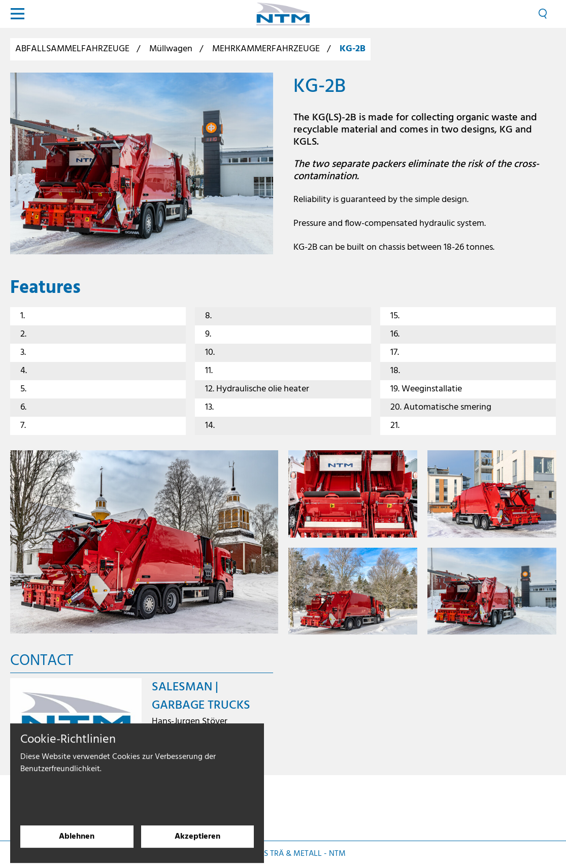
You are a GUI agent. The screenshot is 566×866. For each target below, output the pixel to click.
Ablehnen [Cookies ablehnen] (76, 842)
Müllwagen (170, 49)
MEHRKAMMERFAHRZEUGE (266, 49)
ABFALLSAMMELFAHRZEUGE (72, 49)
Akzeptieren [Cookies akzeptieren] (197, 842)
